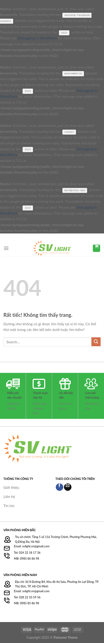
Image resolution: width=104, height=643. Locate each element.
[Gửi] (96, 341)
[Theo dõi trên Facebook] (59, 487)
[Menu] (6, 248)
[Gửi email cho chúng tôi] (67, 487)
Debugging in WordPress (37, 38)
